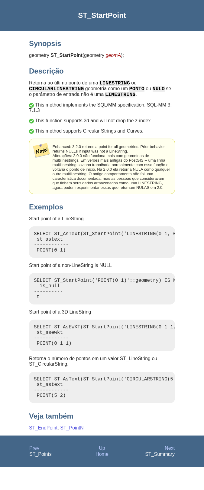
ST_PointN (71, 450)
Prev (34, 471)
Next (170, 471)
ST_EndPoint (43, 450)
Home (102, 477)
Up (102, 471)
